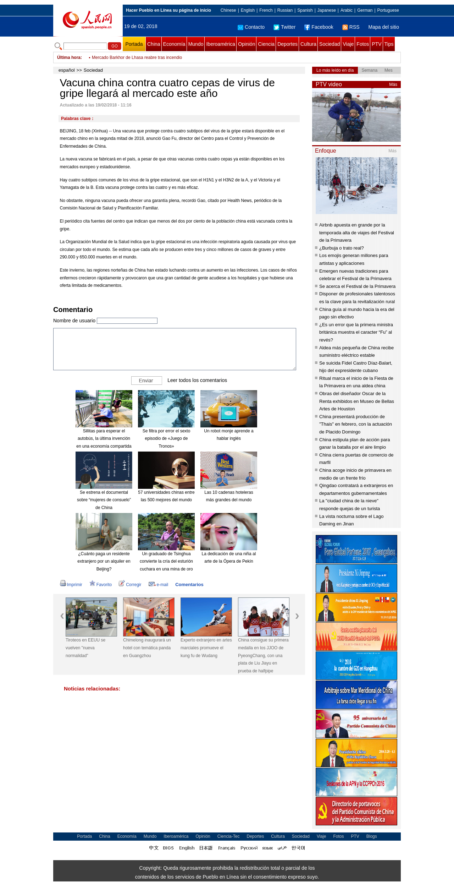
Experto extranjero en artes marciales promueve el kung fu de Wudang (206, 648)
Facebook (318, 27)
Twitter (284, 27)
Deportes (287, 44)
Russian (285, 10)
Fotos (362, 44)
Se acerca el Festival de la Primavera (357, 286)
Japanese (326, 10)
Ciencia (266, 44)
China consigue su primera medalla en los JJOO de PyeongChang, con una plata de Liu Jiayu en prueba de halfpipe (263, 655)
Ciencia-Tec (228, 836)
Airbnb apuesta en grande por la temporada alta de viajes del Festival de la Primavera (356, 232)
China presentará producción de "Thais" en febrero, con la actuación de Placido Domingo (355, 424)
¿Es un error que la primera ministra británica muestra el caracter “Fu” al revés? (356, 332)
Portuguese (388, 10)
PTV (376, 44)
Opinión (246, 44)
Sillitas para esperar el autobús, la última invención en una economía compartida (103, 438)
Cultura (308, 44)
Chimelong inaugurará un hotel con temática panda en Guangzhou (147, 648)
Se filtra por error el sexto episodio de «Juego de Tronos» (166, 438)
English (248, 10)
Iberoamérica (220, 44)
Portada (134, 44)
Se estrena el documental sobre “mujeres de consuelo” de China (104, 500)
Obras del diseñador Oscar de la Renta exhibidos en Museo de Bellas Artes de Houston (356, 401)
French (265, 10)
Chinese (228, 10)
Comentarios (189, 584)
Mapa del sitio (384, 27)
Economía (174, 44)
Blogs (371, 836)
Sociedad (329, 44)
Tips (389, 44)
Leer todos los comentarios (197, 380)
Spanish (304, 10)
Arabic (346, 10)
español (67, 70)
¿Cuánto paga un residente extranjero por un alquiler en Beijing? (103, 561)
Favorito (100, 584)
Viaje (348, 44)
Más (393, 84)
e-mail (158, 584)
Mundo (196, 44)
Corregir (130, 584)
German (364, 10)
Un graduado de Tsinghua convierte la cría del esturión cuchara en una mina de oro (166, 561)
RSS (351, 27)
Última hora (69, 57)
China (153, 44)
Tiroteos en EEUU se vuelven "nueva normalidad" (85, 648)
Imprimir (71, 584)
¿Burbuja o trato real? (341, 248)
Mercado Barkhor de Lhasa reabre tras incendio (137, 57)
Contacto (251, 27)
